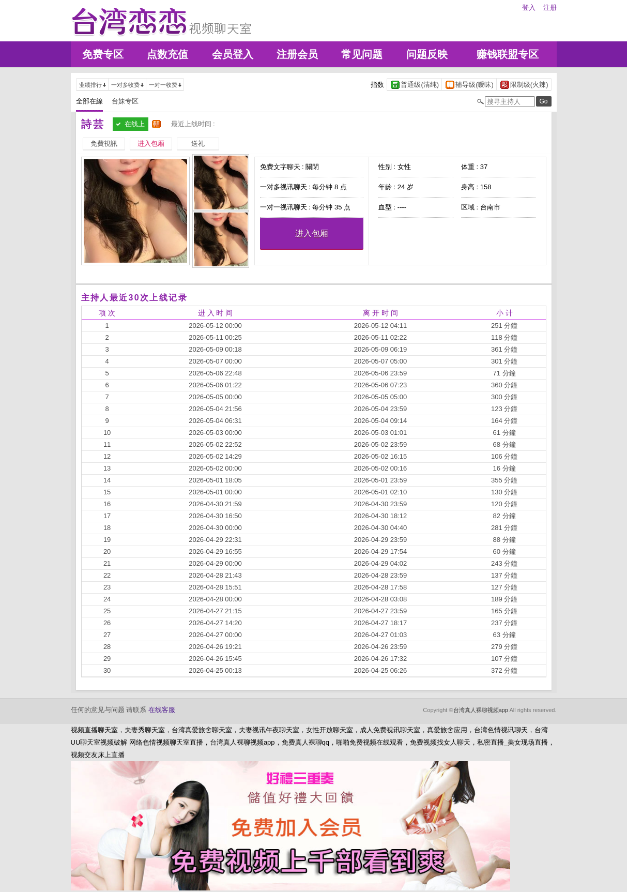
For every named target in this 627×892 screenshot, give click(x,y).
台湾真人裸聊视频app (480, 710)
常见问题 (362, 54)
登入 (529, 7)
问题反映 (427, 54)
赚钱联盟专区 (508, 54)
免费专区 (103, 54)
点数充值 (167, 54)
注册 (550, 7)
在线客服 (161, 710)
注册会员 (297, 54)
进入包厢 (311, 233)
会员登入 (232, 54)
